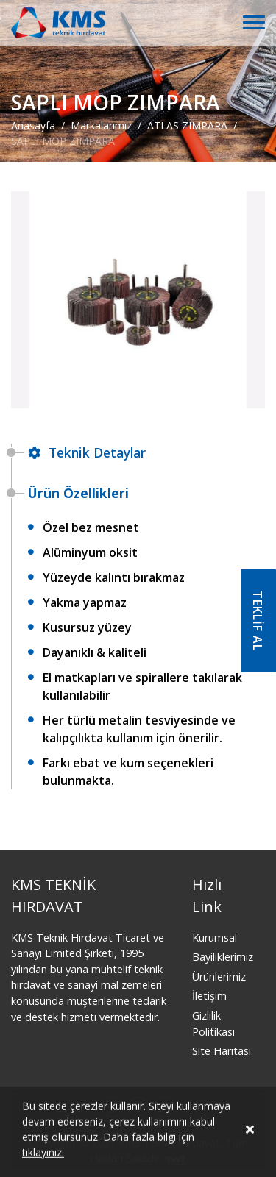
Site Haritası (221, 1051)
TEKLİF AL (258, 621)
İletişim (209, 996)
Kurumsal (214, 938)
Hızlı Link (207, 896)
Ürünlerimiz (219, 977)
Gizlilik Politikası (213, 1024)
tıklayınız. (43, 1155)
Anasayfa (33, 125)
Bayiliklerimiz (222, 957)
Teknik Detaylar (87, 452)
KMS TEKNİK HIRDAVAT (53, 896)
